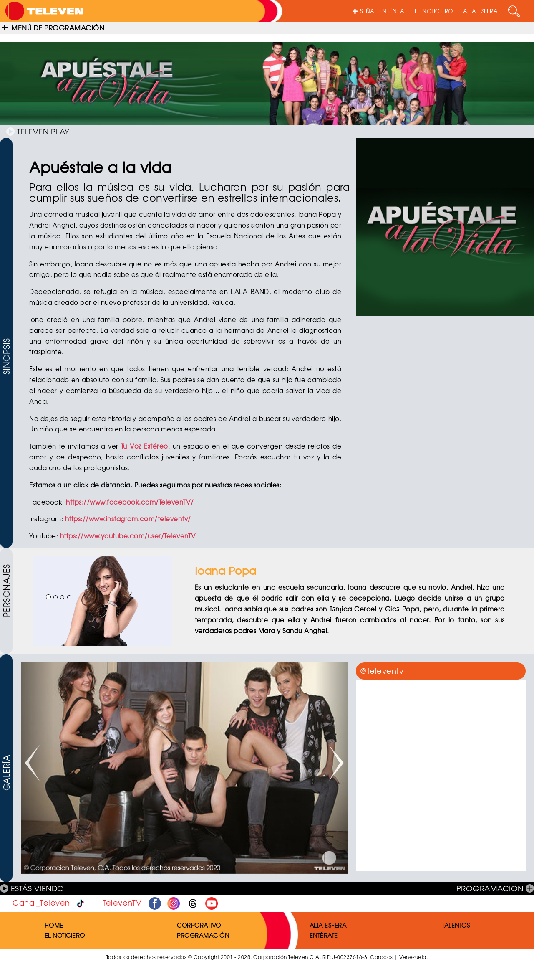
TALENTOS (456, 925)
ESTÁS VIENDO (32, 888)
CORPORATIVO (199, 925)
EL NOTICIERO (434, 11)
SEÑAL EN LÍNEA (379, 11)
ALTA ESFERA (480, 11)
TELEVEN (38, 131)
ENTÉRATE (324, 935)
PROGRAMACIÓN (495, 888)
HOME (54, 925)
